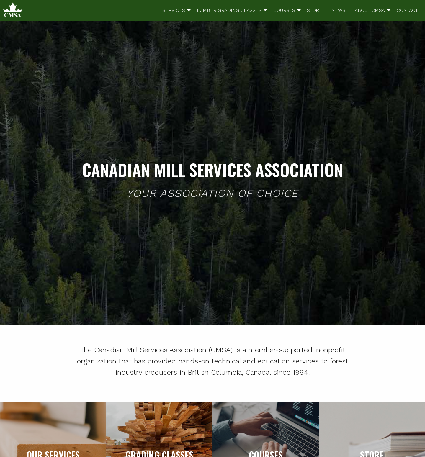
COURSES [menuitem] (284, 10)
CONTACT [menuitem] (407, 10)
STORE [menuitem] (314, 10)
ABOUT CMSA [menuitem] (370, 10)
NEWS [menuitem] (338, 10)
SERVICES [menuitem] (173, 10)
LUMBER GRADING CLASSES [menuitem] (229, 10)
